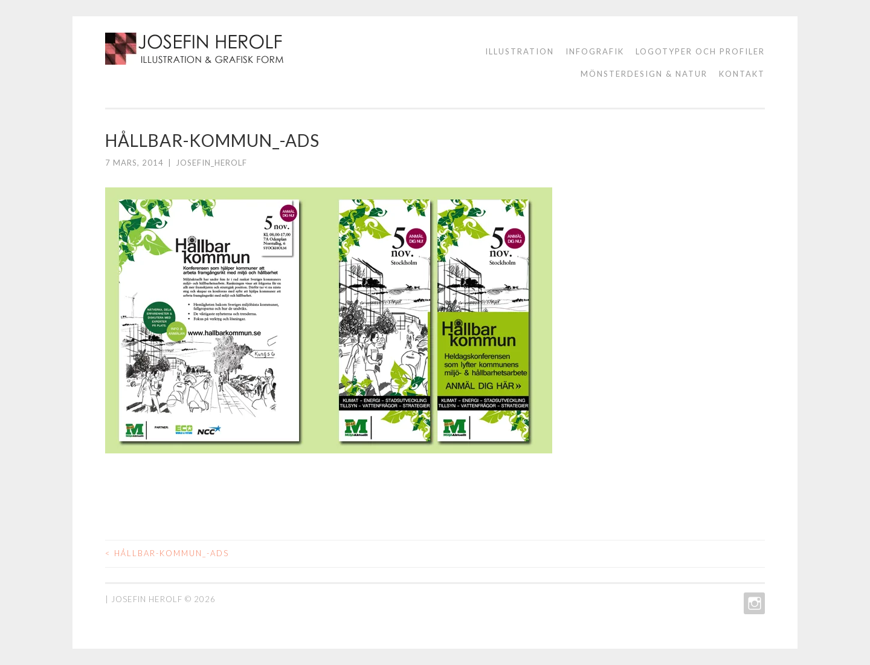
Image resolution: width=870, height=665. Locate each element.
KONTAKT (742, 74)
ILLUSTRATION (519, 51)
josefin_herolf (211, 162)
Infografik (595, 51)
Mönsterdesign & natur (644, 74)
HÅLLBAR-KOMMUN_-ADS (167, 553)
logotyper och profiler (700, 51)
